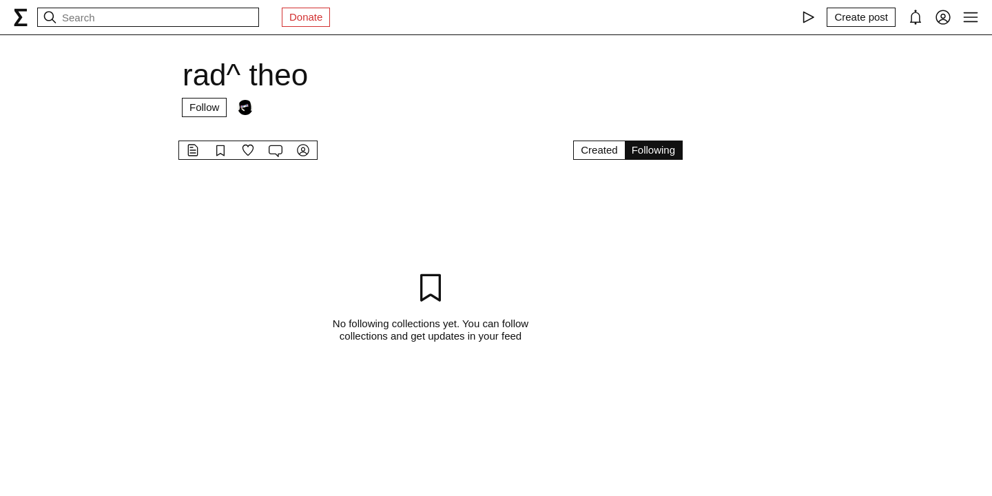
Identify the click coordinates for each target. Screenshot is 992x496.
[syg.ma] (21, 17)
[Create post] (861, 17)
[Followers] (245, 107)
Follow (204, 107)
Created (599, 150)
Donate (305, 17)
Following (653, 150)
